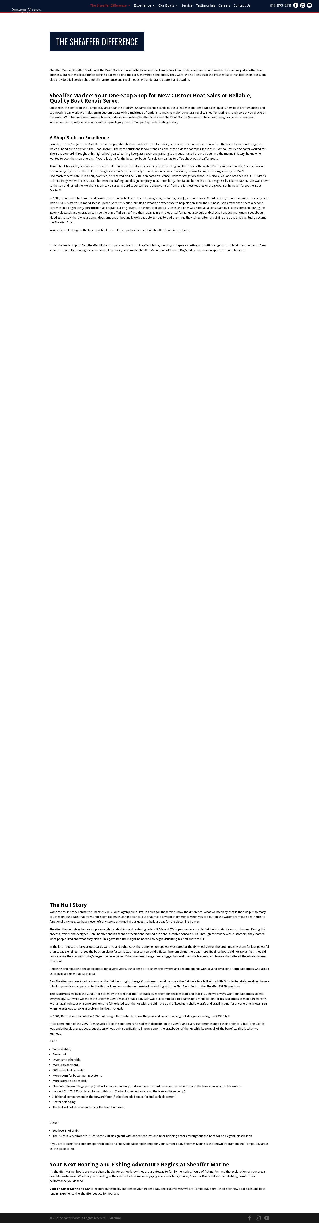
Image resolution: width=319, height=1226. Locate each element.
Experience (142, 5)
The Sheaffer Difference (108, 5)
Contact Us (242, 5)
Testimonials (205, 5)
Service (186, 5)
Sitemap (115, 1220)
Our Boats (166, 5)
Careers (224, 5)
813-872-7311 (280, 5)
